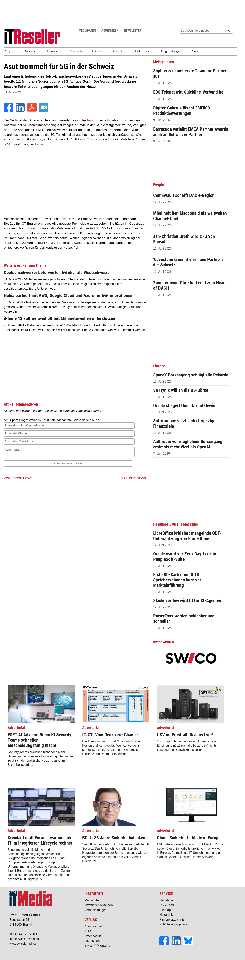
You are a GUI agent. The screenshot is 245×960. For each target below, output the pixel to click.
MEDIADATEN (87, 30)
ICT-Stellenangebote (173, 924)
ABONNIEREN (109, 30)
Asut (90, 120)
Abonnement (93, 926)
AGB (87, 931)
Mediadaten (92, 900)
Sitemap (165, 910)
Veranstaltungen (95, 910)
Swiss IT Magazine (97, 945)
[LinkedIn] (20, 111)
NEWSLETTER (132, 30)
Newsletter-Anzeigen (98, 905)
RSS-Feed (166, 905)
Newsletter (166, 900)
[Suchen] (228, 31)
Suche (184, 37)
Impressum (92, 940)
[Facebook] (9, 111)
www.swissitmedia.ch (23, 943)
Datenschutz (92, 936)
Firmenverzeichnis (171, 919)
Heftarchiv (166, 914)
